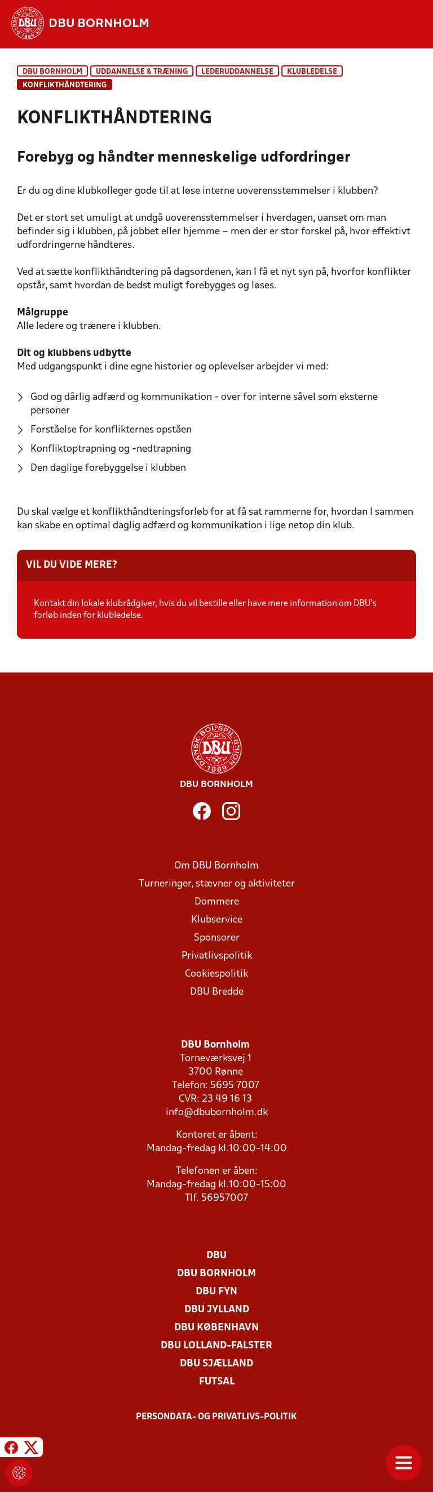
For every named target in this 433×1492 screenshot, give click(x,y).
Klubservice (216, 920)
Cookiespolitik (216, 974)
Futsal (217, 1382)
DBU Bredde (217, 992)
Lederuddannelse (237, 71)
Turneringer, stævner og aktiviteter (217, 884)
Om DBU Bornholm (216, 866)
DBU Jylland (216, 1310)
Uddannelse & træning (142, 71)
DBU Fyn (216, 1292)
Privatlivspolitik (217, 956)
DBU (216, 1256)
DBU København (216, 1328)
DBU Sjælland (216, 1364)
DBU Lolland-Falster (216, 1346)
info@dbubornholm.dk (217, 1112)
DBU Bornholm (52, 71)
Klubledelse (312, 71)
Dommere (217, 902)
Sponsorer (217, 938)
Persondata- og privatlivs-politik (216, 1417)
